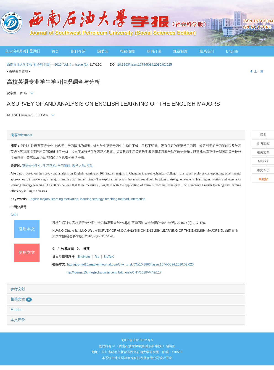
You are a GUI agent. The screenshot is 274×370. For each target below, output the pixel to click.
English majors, (40, 199)
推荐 (86, 248)
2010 (57, 64)
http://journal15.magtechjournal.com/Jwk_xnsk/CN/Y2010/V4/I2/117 (113, 272)
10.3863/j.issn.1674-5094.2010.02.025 (144, 64)
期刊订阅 (154, 51)
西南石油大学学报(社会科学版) (28, 64)
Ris (97, 256)
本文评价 (18, 320)
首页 (55, 51)
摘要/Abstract (21, 135)
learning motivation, (65, 199)
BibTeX (109, 256)
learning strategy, (92, 199)
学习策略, (65, 165)
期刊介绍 (78, 51)
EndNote (83, 256)
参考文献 (18, 289)
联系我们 (207, 51)
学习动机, (50, 165)
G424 (14, 215)
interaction (138, 199)
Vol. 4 (67, 64)
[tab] (126, 135)
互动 (90, 165)
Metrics (16, 310)
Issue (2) (81, 64)
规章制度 (180, 51)
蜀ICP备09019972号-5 (137, 340)
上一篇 (257, 71)
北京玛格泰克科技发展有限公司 (137, 358)
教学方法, (79, 165)
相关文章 (21, 299)
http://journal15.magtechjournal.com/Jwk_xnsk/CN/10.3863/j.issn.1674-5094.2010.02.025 (130, 264)
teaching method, (118, 199)
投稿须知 (127, 51)
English (232, 51)
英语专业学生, (32, 165)
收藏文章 (67, 248)
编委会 (102, 51)
